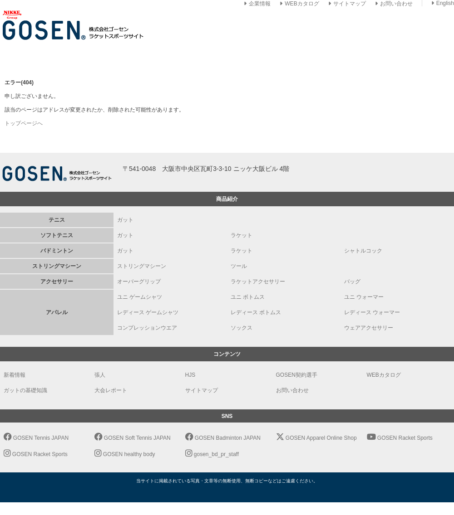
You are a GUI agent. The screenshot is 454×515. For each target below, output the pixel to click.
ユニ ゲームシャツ (139, 297)
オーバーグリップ (139, 281)
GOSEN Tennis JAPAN (36, 438)
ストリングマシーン (141, 266)
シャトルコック (363, 251)
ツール (239, 266)
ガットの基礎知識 (25, 390)
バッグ (352, 281)
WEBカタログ (299, 3)
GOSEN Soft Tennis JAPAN (132, 438)
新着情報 (14, 375)
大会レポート (110, 390)
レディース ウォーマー (372, 312)
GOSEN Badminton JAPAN (223, 438)
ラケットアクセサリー (258, 281)
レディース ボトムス (256, 312)
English (442, 3)
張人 (99, 375)
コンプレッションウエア (147, 328)
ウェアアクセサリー (368, 328)
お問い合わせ (394, 3)
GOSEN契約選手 (296, 375)
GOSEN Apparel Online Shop (316, 438)
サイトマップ (347, 3)
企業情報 (257, 3)
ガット (125, 220)
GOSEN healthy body (124, 454)
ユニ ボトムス (248, 297)
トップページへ (24, 123)
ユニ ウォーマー (364, 297)
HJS (190, 375)
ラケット (241, 235)
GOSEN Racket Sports (400, 438)
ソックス (241, 328)
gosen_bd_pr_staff (212, 454)
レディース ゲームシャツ (147, 312)
